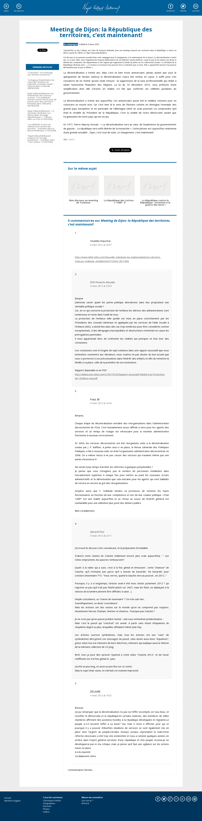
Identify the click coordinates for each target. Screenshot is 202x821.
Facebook (170, 11)
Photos (46, 809)
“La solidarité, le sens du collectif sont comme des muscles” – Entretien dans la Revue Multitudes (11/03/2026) (41, 127)
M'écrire (85, 803)
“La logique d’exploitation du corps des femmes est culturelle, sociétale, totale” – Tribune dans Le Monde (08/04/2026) (41, 84)
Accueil (7, 797)
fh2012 (72, 139)
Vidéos (46, 811)
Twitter (183, 11)
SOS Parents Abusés (102, 282)
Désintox (47, 806)
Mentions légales (12, 800)
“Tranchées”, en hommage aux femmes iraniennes (40, 73)
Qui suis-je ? (87, 800)
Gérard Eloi (97, 532)
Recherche (19, 11)
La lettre (195, 11)
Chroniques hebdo (52, 800)
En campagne (71, 44)
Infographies (49, 803)
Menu (6, 11)
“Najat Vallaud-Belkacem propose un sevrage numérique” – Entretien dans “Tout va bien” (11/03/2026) (41, 138)
